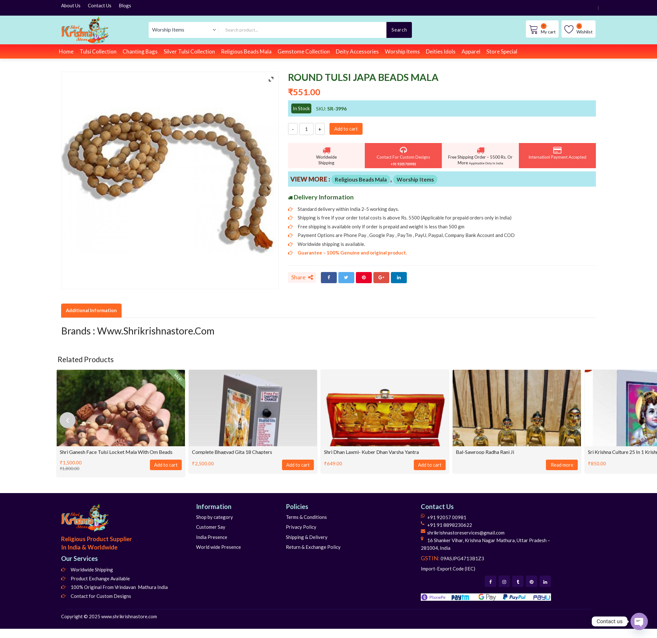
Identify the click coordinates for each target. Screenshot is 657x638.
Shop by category (214, 517)
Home (66, 51)
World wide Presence (218, 547)
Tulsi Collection (98, 51)
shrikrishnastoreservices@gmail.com (466, 532)
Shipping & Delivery (307, 537)
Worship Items (402, 51)
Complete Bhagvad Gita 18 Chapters (232, 451)
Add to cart (346, 129)
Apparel (471, 51)
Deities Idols (441, 51)
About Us (71, 5)
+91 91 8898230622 (449, 525)
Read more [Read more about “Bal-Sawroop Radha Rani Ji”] (562, 465)
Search (399, 29)
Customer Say (210, 527)
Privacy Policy (301, 527)
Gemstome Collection (304, 51)
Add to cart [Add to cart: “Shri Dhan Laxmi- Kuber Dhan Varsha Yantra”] (430, 465)
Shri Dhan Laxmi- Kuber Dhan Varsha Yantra (371, 451)
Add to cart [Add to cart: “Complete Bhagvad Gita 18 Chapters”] (298, 465)
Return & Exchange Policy (313, 547)
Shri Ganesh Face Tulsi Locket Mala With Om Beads (116, 451)
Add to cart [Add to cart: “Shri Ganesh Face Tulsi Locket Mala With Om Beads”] (166, 465)
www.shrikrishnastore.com (129, 616)
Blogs (125, 5)
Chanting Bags (140, 51)
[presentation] (67, 420)
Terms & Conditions (306, 517)
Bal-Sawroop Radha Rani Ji (485, 451)
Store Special (501, 51)
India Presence (211, 537)
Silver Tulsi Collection (189, 51)
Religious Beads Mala (246, 51)
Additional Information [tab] (91, 310)
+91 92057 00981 (446, 517)
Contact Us (99, 5)
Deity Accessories (357, 51)
